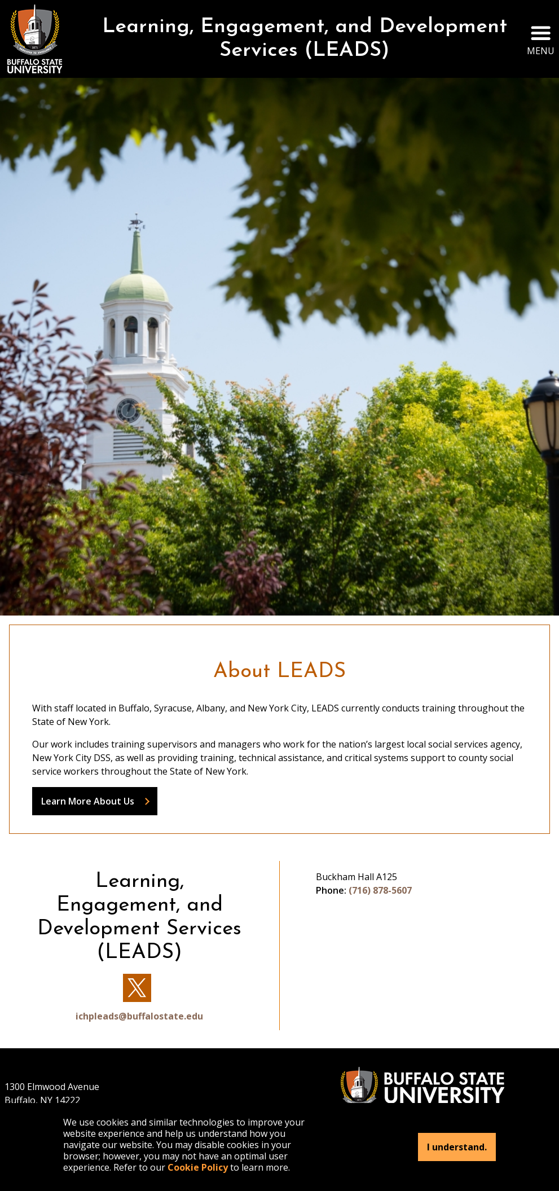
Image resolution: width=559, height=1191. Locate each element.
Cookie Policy (198, 1167)
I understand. (457, 1147)
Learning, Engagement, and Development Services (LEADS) (304, 39)
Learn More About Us (87, 801)
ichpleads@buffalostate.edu (139, 1016)
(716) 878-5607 (380, 890)
